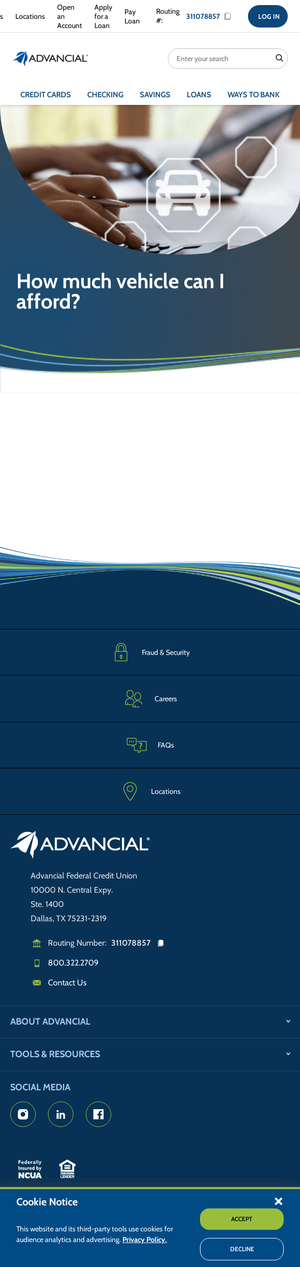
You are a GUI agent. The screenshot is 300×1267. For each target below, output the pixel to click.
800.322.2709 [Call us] (73, 963)
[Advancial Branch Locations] (28, 16)
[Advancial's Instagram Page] (23, 1114)
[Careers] (150, 698)
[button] (278, 1201)
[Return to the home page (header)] (50, 58)
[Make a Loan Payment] (130, 16)
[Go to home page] (80, 846)
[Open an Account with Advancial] (67, 17)
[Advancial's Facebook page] (98, 1114)
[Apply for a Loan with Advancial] (101, 17)
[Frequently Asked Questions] (150, 745)
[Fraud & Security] (150, 652)
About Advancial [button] (50, 1021)
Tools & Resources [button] (55, 1054)
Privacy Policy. (144, 1239)
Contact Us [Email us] (67, 982)
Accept (242, 1219)
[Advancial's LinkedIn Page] (60, 1114)
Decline (242, 1249)
